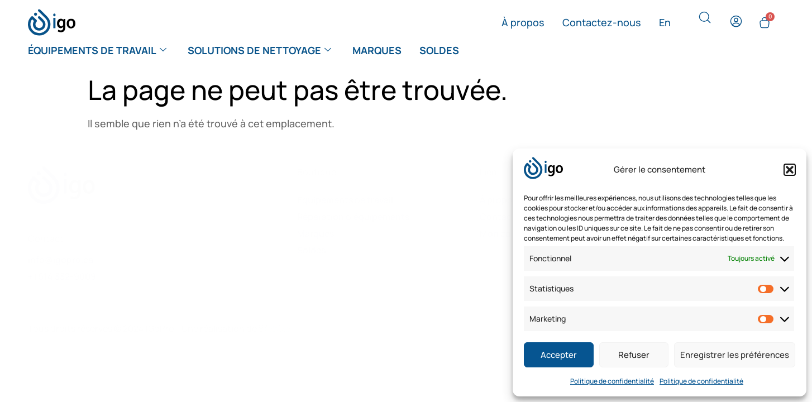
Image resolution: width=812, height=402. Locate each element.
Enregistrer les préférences (734, 355)
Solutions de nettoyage (259, 50)
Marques (377, 50)
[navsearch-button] (705, 20)
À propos (522, 22)
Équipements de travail (97, 50)
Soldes (439, 50)
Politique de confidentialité (612, 381)
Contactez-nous (601, 22)
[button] (789, 169)
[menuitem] (665, 22)
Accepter (559, 355)
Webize (274, 328)
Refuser (633, 355)
